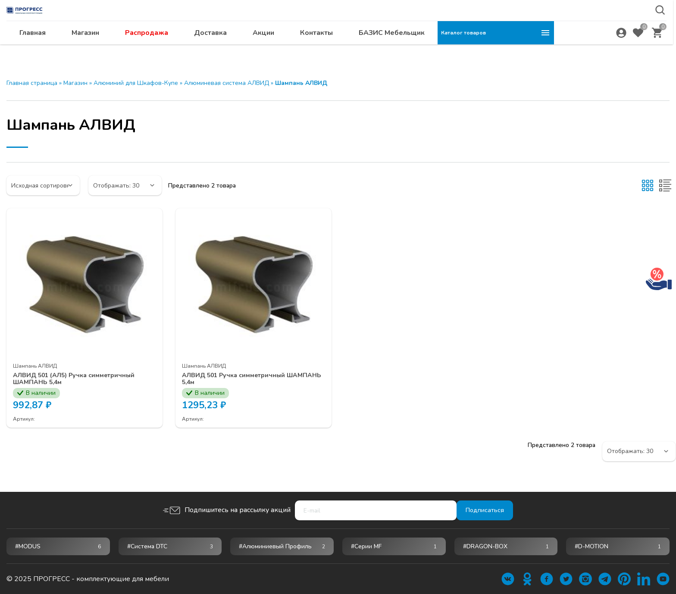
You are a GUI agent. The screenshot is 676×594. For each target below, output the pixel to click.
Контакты (432, 49)
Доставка (326, 49)
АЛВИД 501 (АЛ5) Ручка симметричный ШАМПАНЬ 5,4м (81, 379)
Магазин (202, 49)
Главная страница (31, 83)
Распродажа (263, 49)
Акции (380, 49)
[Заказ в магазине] (43, 185)
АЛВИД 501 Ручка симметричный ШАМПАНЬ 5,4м (239, 379)
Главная (149, 49)
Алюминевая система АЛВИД (226, 83)
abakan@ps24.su (611, 29)
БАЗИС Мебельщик (508, 49)
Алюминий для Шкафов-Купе (136, 83)
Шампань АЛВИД (35, 366)
